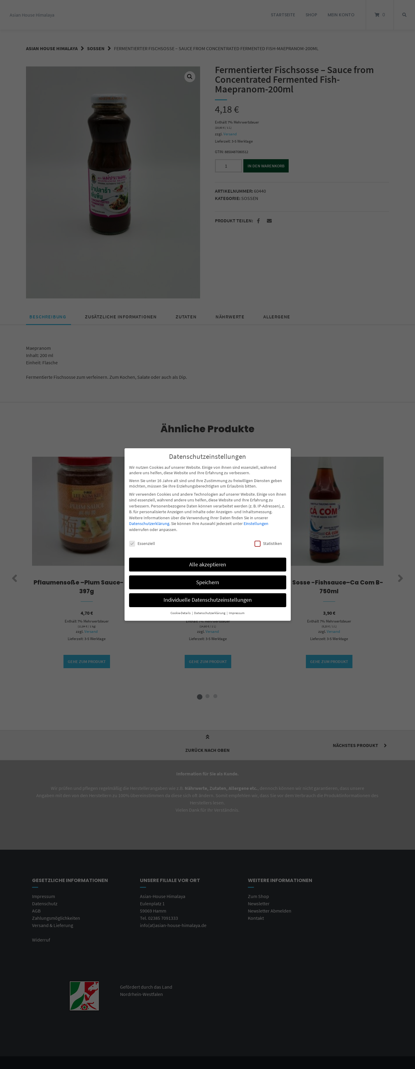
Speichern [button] (207, 581)
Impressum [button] (237, 612)
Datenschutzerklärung (149, 522)
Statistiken (268, 542)
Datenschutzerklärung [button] (210, 612)
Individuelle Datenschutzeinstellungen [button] (208, 599)
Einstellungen (256, 522)
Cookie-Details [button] (180, 612)
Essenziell (142, 542)
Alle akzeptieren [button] (207, 563)
